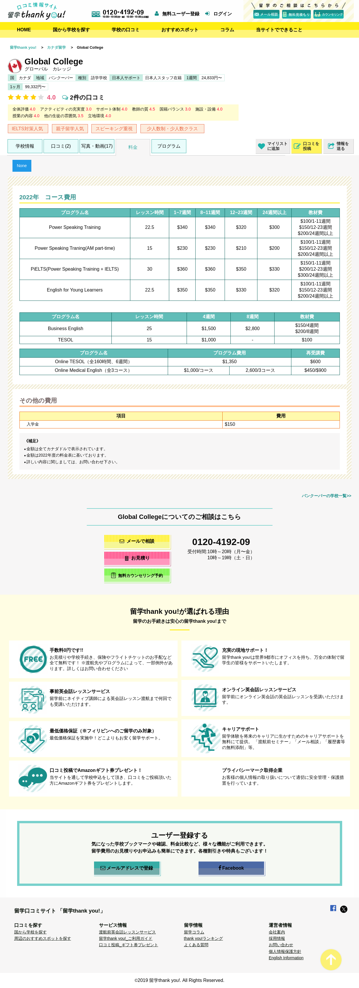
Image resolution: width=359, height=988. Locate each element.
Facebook (231, 868)
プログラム (169, 146)
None (22, 165)
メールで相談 (137, 541)
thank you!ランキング (203, 938)
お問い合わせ (281, 944)
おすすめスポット (180, 29)
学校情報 (25, 146)
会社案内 (277, 932)
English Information (286, 958)
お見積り (136, 557)
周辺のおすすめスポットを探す (42, 938)
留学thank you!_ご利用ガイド (125, 938)
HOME (24, 29)
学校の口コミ (126, 29)
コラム (227, 29)
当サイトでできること (279, 29)
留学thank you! (23, 47)
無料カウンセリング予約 (137, 575)
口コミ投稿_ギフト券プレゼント (128, 944)
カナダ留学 (56, 47)
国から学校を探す (71, 29)
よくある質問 (196, 944)
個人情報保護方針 (285, 951)
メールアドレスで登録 (126, 868)
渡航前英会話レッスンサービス (127, 932)
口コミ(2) (61, 146)
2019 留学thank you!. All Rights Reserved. (181, 980)
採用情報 (277, 938)
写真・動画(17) (97, 146)
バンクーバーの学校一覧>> (326, 495)
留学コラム (194, 932)
